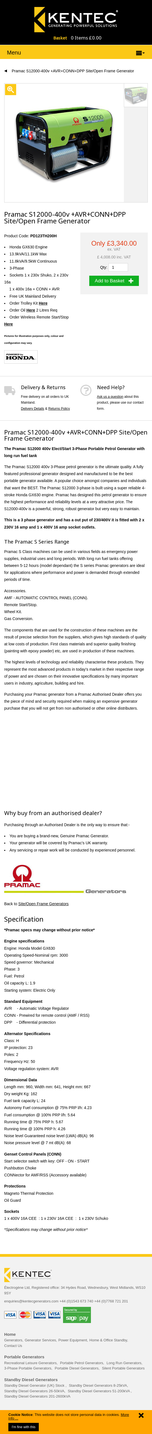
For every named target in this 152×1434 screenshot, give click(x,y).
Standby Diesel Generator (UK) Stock (35, 1385)
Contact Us (13, 1346)
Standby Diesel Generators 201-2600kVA (37, 1396)
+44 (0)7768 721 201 (111, 1301)
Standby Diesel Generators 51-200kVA (99, 1391)
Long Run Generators (124, 1363)
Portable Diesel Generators (76, 1368)
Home (10, 1334)
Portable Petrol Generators (81, 1363)
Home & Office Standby (108, 1340)
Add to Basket (114, 280)
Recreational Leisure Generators (30, 1363)
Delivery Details (32, 409)
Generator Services (40, 1340)
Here (30, 310)
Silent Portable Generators (123, 1368)
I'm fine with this (23, 1427)
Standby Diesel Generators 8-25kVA (98, 1385)
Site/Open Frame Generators (43, 904)
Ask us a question (110, 397)
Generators (13, 1340)
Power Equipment (72, 1340)
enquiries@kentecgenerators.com (31, 1301)
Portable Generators (24, 1356)
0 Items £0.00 (86, 37)
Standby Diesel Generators (31, 1379)
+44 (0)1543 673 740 (76, 1301)
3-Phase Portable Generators (27, 1368)
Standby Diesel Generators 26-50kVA (34, 1391)
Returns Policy (59, 409)
